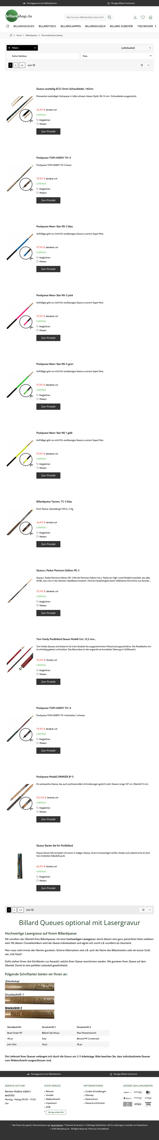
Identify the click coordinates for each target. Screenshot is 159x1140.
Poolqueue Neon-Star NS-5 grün (54, 364)
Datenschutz (91, 1099)
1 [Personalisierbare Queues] (10, 65)
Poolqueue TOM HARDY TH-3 (53, 157)
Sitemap (89, 1095)
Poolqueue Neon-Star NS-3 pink (54, 295)
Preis (85, 56)
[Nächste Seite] (15, 65)
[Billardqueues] (23, 26)
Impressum (51, 1103)
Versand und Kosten (95, 1103)
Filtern (13, 47)
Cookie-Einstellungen (95, 1091)
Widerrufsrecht (53, 1099)
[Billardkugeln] (95, 26)
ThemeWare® (103, 1129)
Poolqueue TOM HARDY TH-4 (53, 708)
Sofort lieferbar (19, 56)
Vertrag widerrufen (56, 1112)
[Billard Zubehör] (121, 26)
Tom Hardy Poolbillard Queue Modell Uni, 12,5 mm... (66, 639)
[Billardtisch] (47, 26)
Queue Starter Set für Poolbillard (54, 845)
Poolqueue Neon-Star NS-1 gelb (54, 432)
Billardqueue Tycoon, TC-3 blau (54, 501)
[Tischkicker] (145, 26)
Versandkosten (57, 1125)
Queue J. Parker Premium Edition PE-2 (57, 570)
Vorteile (49, 1095)
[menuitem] (150, 17)
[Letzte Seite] (22, 65)
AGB (48, 1106)
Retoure (49, 1091)
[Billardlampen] (70, 26)
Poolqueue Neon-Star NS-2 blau (54, 226)
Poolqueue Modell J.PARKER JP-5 (55, 776)
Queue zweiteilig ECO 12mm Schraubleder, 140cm (64, 88)
